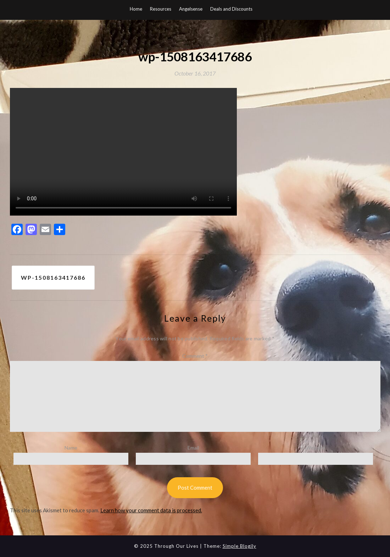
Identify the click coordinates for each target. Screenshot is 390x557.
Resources (160, 9)
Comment (195, 356)
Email (193, 448)
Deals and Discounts (231, 9)
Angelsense (190, 9)
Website (315, 448)
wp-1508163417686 (53, 277)
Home (136, 9)
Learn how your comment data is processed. (151, 510)
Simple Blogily (239, 546)
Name (71, 448)
